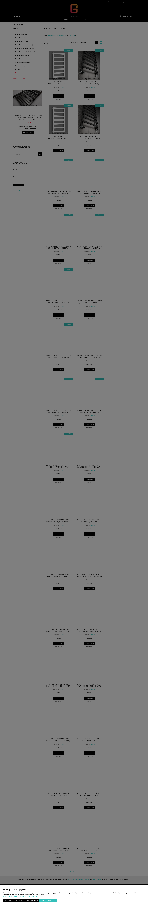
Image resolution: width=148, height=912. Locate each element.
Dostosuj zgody (32, 900)
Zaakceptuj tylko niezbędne (14, 900)
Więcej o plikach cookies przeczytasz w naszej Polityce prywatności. (23, 896)
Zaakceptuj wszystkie (48, 900)
